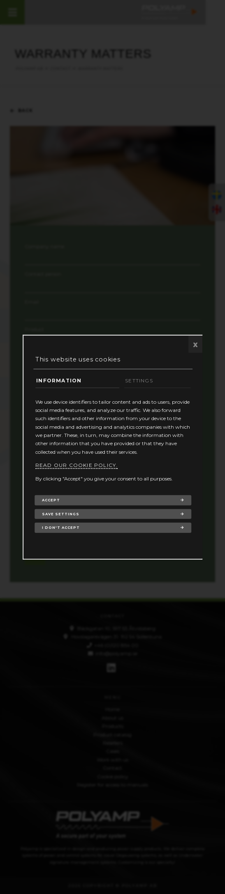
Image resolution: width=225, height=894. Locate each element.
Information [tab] (58, 380)
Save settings (60, 514)
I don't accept (61, 528)
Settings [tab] (139, 380)
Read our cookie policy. (76, 465)
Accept (51, 500)
